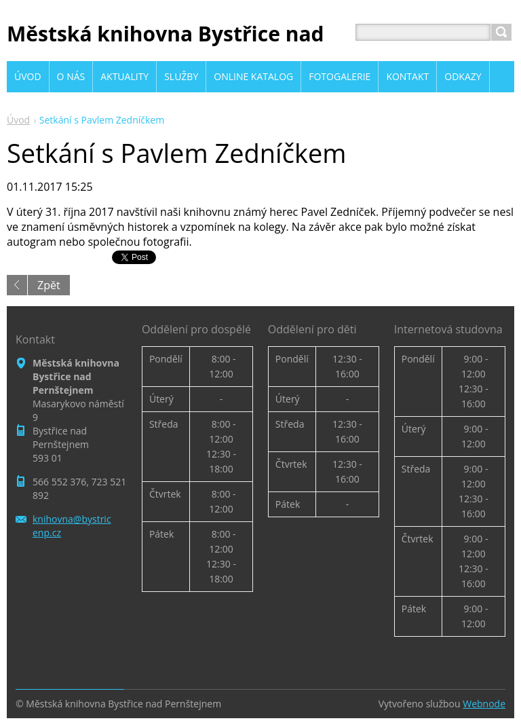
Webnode (484, 703)
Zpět (48, 285)
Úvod (18, 119)
